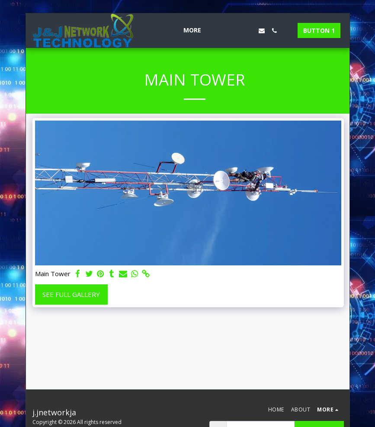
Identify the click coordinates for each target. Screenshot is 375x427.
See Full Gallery (71, 294)
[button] (223, 31)
